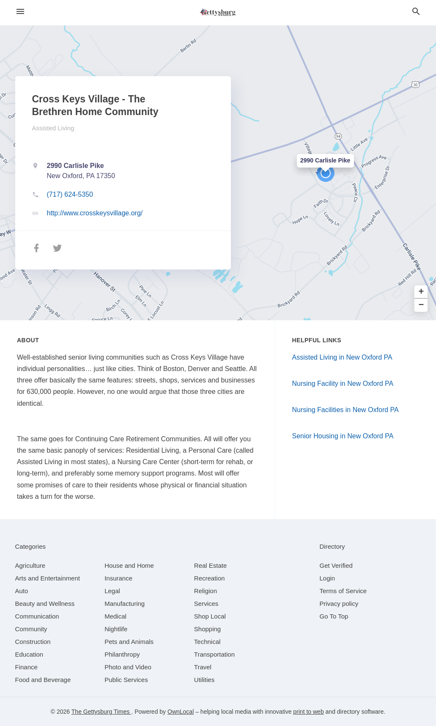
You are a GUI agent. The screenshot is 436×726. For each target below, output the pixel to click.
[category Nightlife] (115, 628)
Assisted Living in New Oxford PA (342, 357)
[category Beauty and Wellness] (45, 603)
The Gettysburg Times (101, 711)
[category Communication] (37, 616)
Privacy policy (339, 603)
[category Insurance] (118, 578)
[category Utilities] (204, 679)
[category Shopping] (207, 628)
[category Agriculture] (30, 565)
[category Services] (206, 603)
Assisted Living (53, 128)
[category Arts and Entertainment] (47, 578)
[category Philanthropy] (122, 654)
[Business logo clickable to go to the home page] (218, 12)
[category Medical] (115, 616)
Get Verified (336, 565)
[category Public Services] (126, 679)
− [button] (421, 305)
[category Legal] (112, 590)
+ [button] (421, 292)
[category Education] (29, 654)
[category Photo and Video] (127, 667)
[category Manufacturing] (124, 603)
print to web (308, 711)
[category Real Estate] (210, 565)
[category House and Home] (129, 565)
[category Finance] (26, 667)
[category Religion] (205, 590)
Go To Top (334, 616)
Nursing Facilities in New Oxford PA (345, 409)
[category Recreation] (209, 578)
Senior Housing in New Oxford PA (343, 436)
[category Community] (31, 628)
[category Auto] (21, 590)
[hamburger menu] (20, 11)
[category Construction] (33, 641)
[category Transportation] (214, 654)
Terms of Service (343, 590)
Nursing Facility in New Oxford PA (343, 383)
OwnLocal (180, 711)
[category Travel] (202, 667)
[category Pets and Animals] (129, 641)
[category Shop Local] (210, 616)
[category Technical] (207, 641)
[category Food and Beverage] (43, 679)
